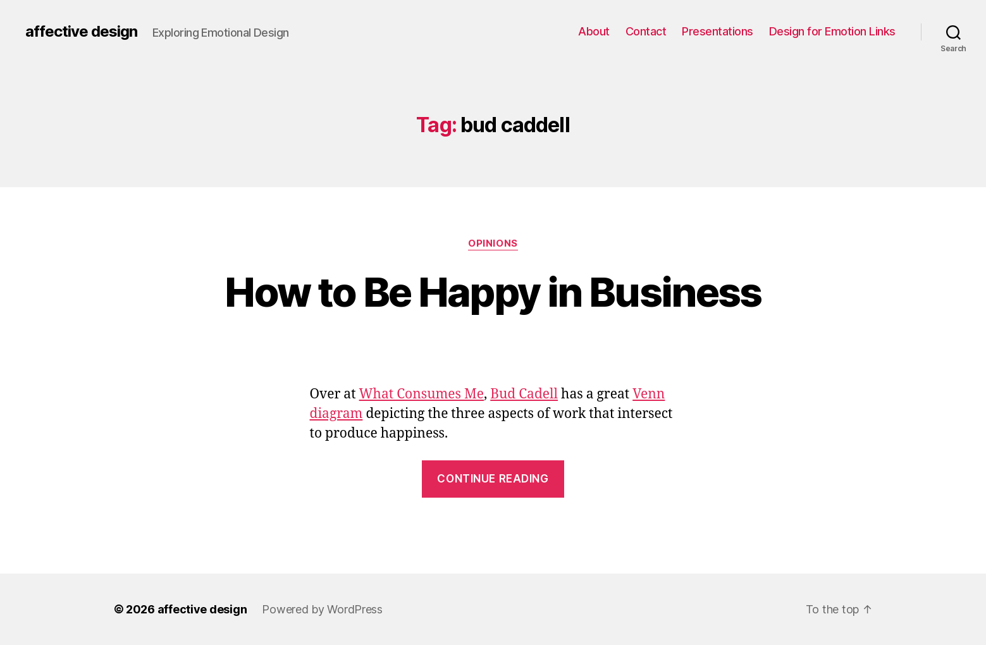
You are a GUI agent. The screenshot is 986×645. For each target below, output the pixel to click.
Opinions (492, 243)
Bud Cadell (524, 394)
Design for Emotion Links (832, 31)
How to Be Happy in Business (493, 291)
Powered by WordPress (322, 609)
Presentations (717, 31)
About (594, 31)
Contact (646, 31)
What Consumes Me (421, 394)
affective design (81, 31)
